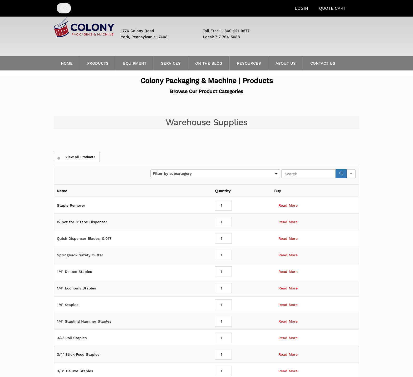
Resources (249, 63)
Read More (288, 205)
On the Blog (208, 63)
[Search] (341, 173)
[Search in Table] (308, 173)
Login (301, 8)
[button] (215, 173)
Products (98, 63)
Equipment (134, 63)
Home (67, 63)
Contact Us (322, 63)
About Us (286, 63)
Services (171, 63)
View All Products (76, 157)
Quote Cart (332, 8)
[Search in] (351, 173)
